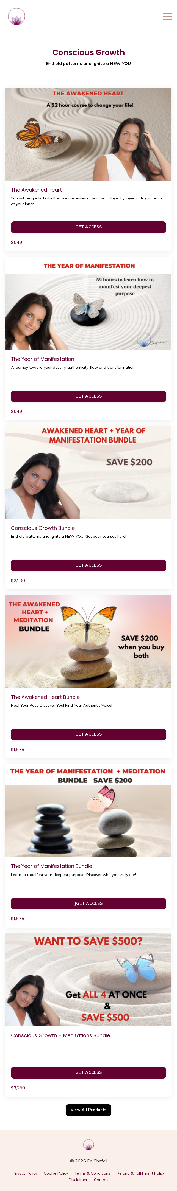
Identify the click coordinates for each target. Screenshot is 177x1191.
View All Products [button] (88, 1109)
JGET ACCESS (88, 903)
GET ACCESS (88, 226)
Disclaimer (78, 1179)
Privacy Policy (25, 1173)
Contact (101, 1179)
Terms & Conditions (92, 1173)
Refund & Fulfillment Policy (141, 1173)
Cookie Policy (56, 1173)
